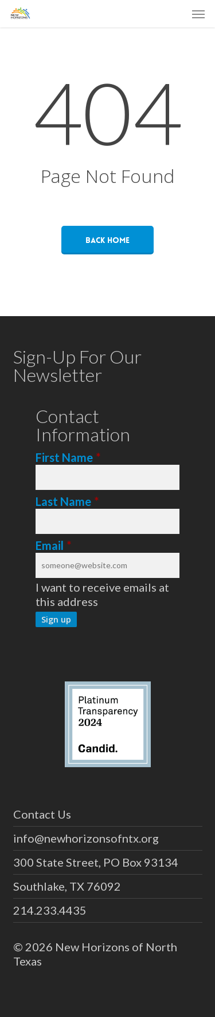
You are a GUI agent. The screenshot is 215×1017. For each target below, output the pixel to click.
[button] (198, 13)
